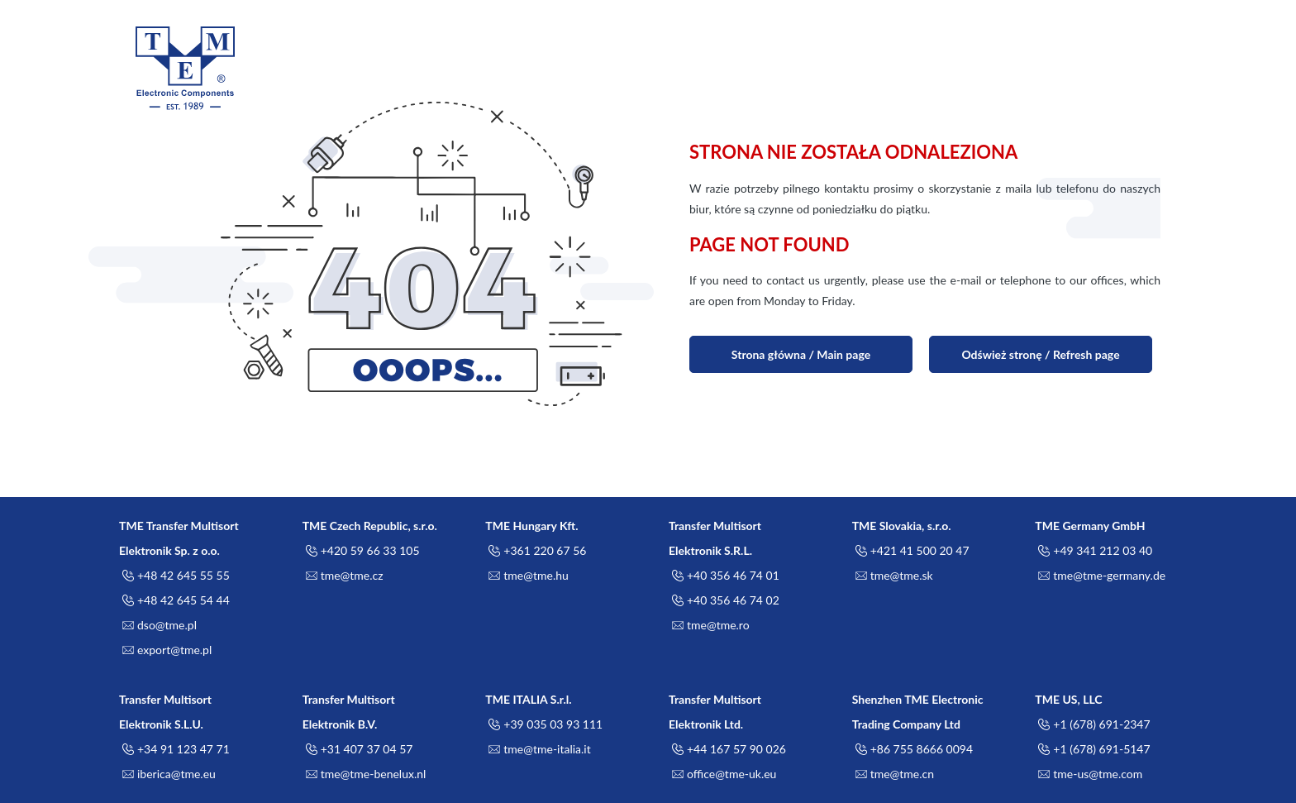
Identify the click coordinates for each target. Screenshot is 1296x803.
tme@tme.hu (526, 575)
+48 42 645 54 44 (174, 600)
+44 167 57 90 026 (727, 749)
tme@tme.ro (709, 625)
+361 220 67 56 (535, 551)
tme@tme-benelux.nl (364, 774)
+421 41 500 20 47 (911, 551)
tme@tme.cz (343, 575)
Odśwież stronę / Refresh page (1040, 354)
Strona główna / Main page (800, 354)
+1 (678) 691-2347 (1092, 724)
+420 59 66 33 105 (361, 551)
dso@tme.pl (158, 625)
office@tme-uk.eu (722, 774)
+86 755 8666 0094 (912, 749)
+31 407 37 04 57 (358, 749)
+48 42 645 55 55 (174, 575)
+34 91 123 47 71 (174, 749)
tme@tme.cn (893, 774)
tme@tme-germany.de (1100, 575)
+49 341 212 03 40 (1093, 551)
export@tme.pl (165, 650)
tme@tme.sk (892, 575)
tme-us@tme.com (1088, 774)
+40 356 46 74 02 (724, 600)
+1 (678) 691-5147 (1092, 749)
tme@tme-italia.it (537, 749)
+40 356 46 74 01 (724, 575)
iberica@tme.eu (167, 774)
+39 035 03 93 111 (544, 724)
